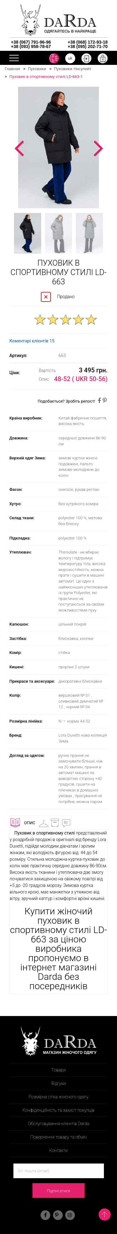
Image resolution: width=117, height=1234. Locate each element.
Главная (12, 68)
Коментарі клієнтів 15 (32, 340)
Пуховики (37, 68)
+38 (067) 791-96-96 (31, 42)
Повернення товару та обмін (58, 1137)
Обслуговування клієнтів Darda (58, 1123)
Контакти (58, 1150)
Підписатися (58, 1190)
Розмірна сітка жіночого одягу (58, 1096)
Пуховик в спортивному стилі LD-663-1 (46, 76)
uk (70, 58)
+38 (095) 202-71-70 (88, 46)
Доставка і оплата (58, 824)
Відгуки (69, 822)
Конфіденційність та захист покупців (58, 1110)
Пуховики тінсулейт (72, 68)
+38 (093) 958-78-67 (31, 46)
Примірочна (47, 822)
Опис (23, 822)
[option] (58, 147)
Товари (58, 1069)
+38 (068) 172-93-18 (88, 42)
